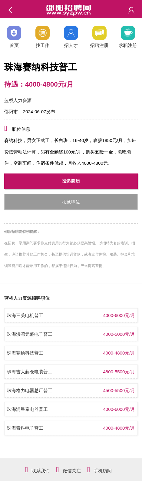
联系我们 (40, 470)
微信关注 (72, 470)
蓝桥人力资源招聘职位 (27, 298)
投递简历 (71, 180)
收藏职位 (71, 201)
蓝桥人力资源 (17, 100)
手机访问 (103, 470)
